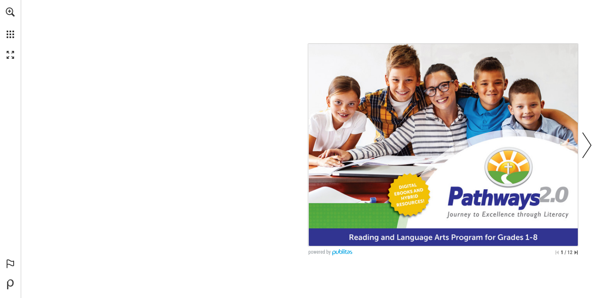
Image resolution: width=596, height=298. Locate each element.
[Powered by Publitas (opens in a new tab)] (10, 284)
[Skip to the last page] (576, 252)
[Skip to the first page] (557, 252)
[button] (10, 12)
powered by (319, 252)
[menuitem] (10, 22)
